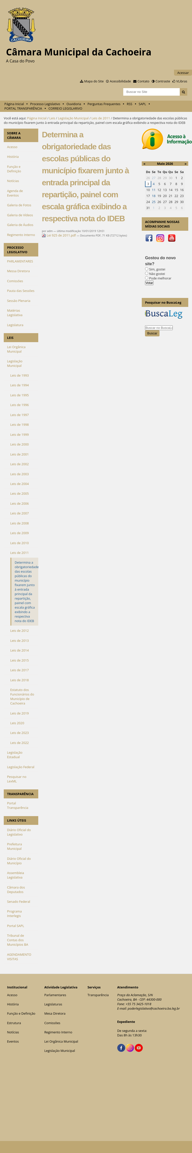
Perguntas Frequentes (104, 104)
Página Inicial (14, 104)
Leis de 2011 (101, 118)
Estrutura (14, 1023)
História (13, 1004)
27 (154, 178)
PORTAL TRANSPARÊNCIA (23, 108)
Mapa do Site (94, 81)
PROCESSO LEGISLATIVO (17, 249)
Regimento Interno (58, 1032)
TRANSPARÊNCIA (20, 794)
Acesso (12, 995)
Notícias (13, 1032)
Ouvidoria (73, 104)
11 (154, 190)
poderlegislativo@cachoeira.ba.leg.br (154, 1008)
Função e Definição (21, 1013)
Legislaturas (53, 1004)
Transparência (98, 995)
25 (154, 202)
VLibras (181, 81)
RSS (129, 104)
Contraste (163, 81)
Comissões (52, 1023)
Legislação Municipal (73, 118)
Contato (144, 81)
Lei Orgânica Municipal (61, 1041)
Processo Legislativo (45, 104)
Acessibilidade (120, 81)
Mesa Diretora (55, 1013)
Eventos (13, 1041)
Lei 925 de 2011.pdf (59, 235)
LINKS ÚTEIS (16, 820)
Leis (52, 118)
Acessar (183, 72)
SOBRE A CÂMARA (14, 135)
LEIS (10, 337)
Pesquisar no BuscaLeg (163, 302)
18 (154, 196)
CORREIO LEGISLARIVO (65, 108)
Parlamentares (55, 995)
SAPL (142, 104)
